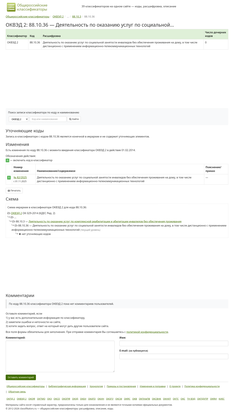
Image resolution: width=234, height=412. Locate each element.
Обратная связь (17, 391)
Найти (74, 119)
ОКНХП (167, 398)
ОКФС (127, 398)
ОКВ (134, 398)
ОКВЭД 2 (16, 213)
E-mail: (133, 350)
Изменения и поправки (153, 386)
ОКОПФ (66, 398)
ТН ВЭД (191, 398)
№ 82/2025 (20, 177)
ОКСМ (118, 398)
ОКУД (75, 398)
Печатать (14, 190)
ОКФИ (213, 398)
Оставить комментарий (21, 377)
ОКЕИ (83, 398)
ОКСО (57, 398)
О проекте (175, 386)
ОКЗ (49, 398)
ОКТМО (41, 398)
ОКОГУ (110, 398)
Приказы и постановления (121, 386)
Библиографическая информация (67, 386)
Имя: (122, 337)
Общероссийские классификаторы (25, 386)
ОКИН (101, 398)
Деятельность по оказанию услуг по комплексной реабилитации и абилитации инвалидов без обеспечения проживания (105, 221)
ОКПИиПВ (144, 398)
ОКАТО (92, 398)
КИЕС (222, 398)
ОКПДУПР (202, 398)
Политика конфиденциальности (202, 386)
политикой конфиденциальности (147, 332)
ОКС (183, 398)
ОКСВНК (156, 398)
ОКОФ (31, 398)
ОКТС (176, 398)
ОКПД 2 (10, 398)
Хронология (96, 386)
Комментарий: (15, 337)
